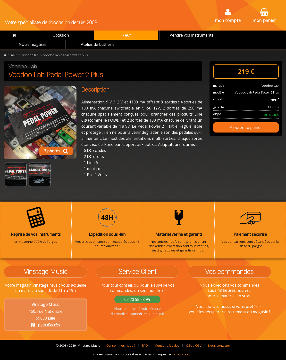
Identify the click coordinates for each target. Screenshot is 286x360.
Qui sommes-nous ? (120, 345)
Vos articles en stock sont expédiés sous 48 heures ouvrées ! (107, 227)
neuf (14, 55)
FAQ (145, 345)
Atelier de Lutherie (98, 44)
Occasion (61, 35)
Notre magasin (32, 44)
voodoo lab (30, 55)
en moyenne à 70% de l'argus (36, 225)
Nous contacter (219, 345)
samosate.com (182, 354)
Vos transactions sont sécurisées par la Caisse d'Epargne (250, 227)
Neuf (126, 35)
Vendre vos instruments (191, 35)
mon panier (264, 15)
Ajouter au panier (246, 127)
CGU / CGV (194, 345)
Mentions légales (166, 345)
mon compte (228, 15)
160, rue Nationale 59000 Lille (45, 315)
